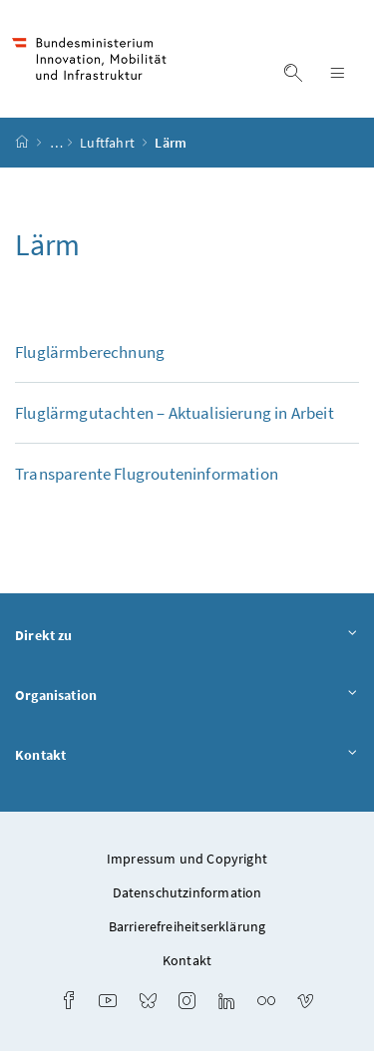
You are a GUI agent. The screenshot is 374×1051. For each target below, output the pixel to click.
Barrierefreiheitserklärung (187, 926)
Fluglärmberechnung (90, 352)
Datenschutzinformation (187, 892)
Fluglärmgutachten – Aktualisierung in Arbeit (174, 413)
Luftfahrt (109, 143)
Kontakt (187, 756)
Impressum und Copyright (187, 859)
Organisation (187, 696)
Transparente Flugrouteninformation (146, 474)
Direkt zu (187, 636)
